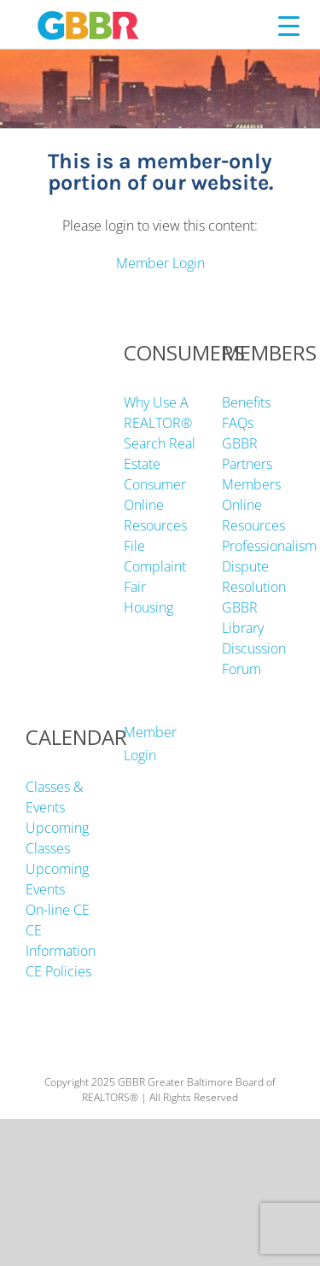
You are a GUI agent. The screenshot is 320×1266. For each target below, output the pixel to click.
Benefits (246, 402)
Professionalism (269, 545)
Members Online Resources (253, 505)
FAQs (237, 422)
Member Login (160, 263)
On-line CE (58, 909)
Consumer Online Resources (155, 505)
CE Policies (58, 971)
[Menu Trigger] (289, 25)
